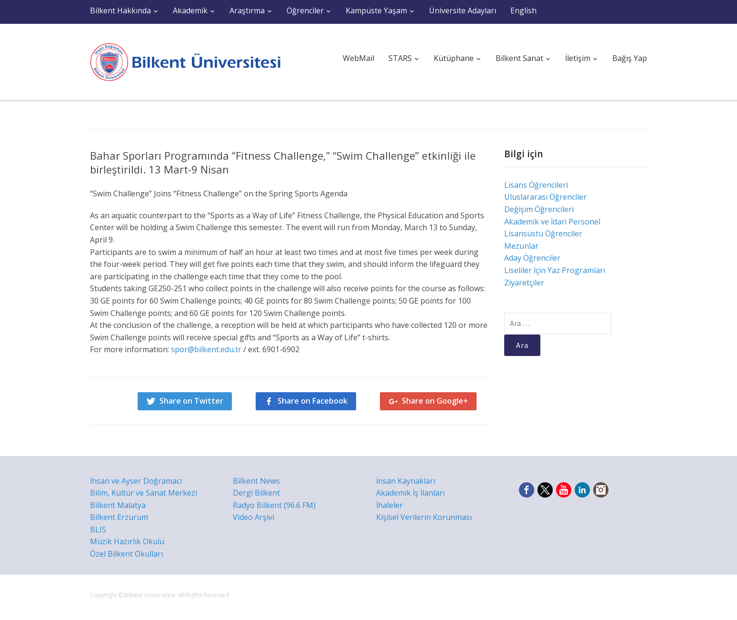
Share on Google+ (435, 401)
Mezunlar (521, 246)
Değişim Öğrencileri (539, 209)
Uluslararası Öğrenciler (545, 197)
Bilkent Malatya (118, 505)
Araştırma (247, 10)
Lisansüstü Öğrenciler (543, 233)
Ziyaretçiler (524, 282)
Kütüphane (454, 58)
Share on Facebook (313, 401)
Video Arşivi (253, 517)
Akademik (190, 10)
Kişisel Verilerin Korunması (424, 517)
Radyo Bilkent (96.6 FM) (274, 505)
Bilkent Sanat (519, 58)
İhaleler (389, 505)
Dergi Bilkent (256, 493)
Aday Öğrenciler (532, 258)
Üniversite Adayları (462, 10)
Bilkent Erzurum (119, 517)
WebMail (358, 58)
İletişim (577, 58)
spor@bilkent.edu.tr (205, 349)
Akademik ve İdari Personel (552, 221)
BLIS (98, 529)
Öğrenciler (305, 10)
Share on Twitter (191, 401)
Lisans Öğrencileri (536, 185)
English (523, 10)
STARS (400, 58)
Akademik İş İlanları (410, 493)
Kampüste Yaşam (376, 10)
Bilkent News (256, 481)
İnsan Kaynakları (405, 481)
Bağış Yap (629, 58)
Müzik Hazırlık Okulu (127, 541)
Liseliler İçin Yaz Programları (554, 270)
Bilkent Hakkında (120, 10)
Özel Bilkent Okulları (126, 554)
